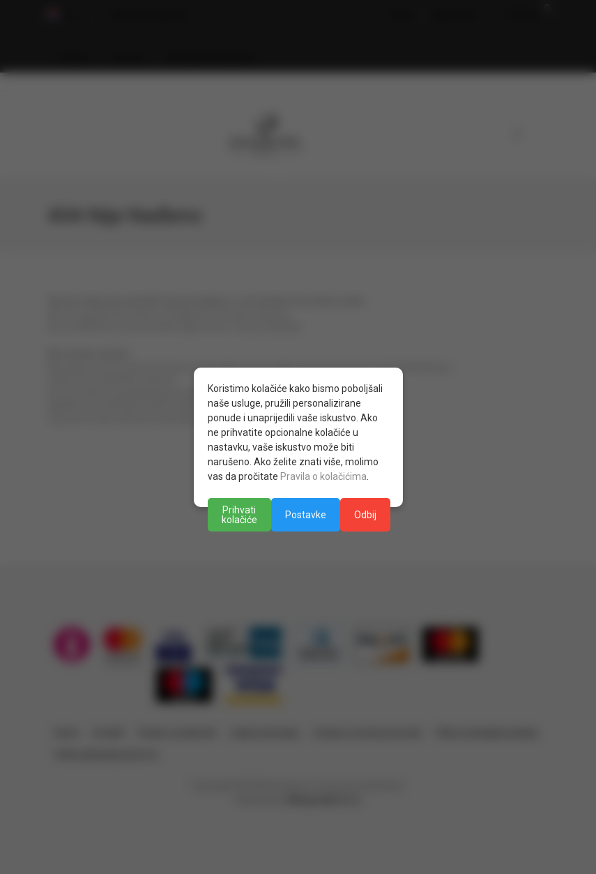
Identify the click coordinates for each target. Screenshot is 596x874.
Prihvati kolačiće (239, 514)
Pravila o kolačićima (323, 476)
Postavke (305, 514)
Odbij (365, 514)
